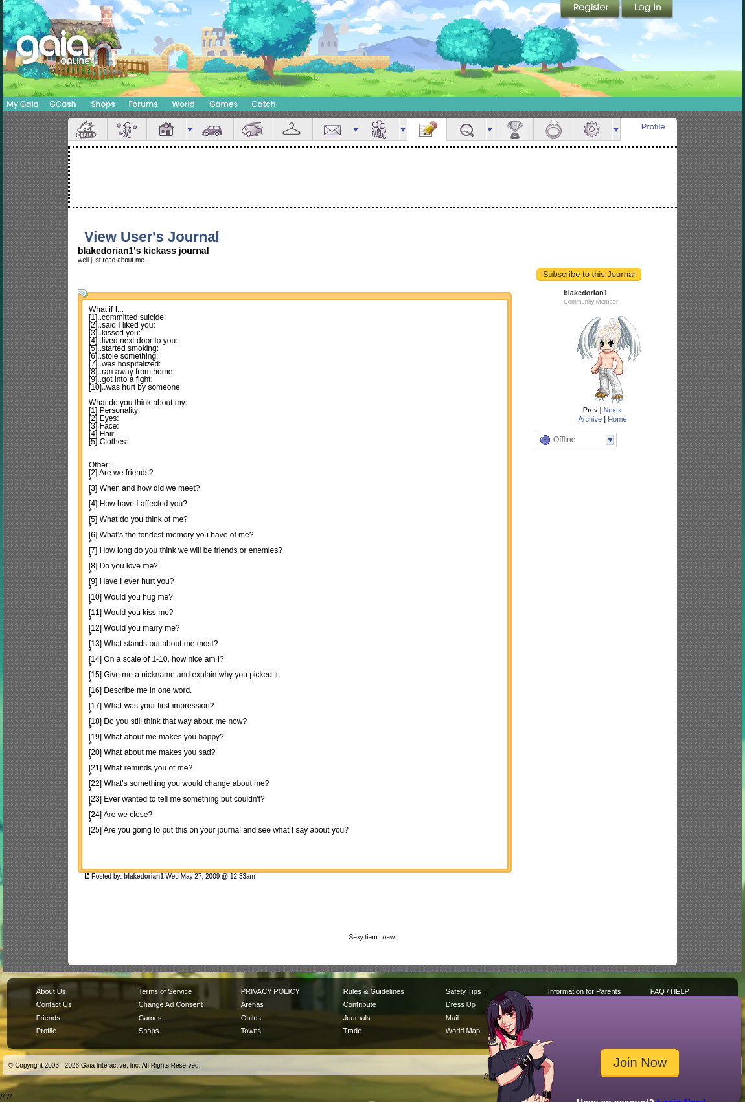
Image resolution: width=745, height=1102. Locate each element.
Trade (352, 1031)
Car (213, 129)
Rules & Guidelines (373, 991)
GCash (63, 103)
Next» (612, 410)
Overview (87, 129)
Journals (357, 1018)
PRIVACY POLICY (270, 991)
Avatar (127, 129)
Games (223, 103)
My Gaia (22, 103)
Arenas (252, 1004)
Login (647, 9)
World (183, 103)
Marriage (553, 129)
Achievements (513, 129)
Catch (264, 103)
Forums (142, 103)
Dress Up (461, 1004)
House (166, 129)
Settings (592, 129)
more (190, 129)
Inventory (292, 129)
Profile (653, 126)
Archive (590, 419)
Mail (332, 129)
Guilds (251, 1018)
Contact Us (54, 1004)
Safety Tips (463, 991)
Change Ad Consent (171, 1004)
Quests (466, 129)
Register (590, 9)
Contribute (359, 1004)
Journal (426, 129)
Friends (379, 129)
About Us (50, 991)
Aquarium (253, 129)
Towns (251, 1031)
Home (617, 419)
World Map (463, 1031)
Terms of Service (165, 991)
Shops (103, 103)
